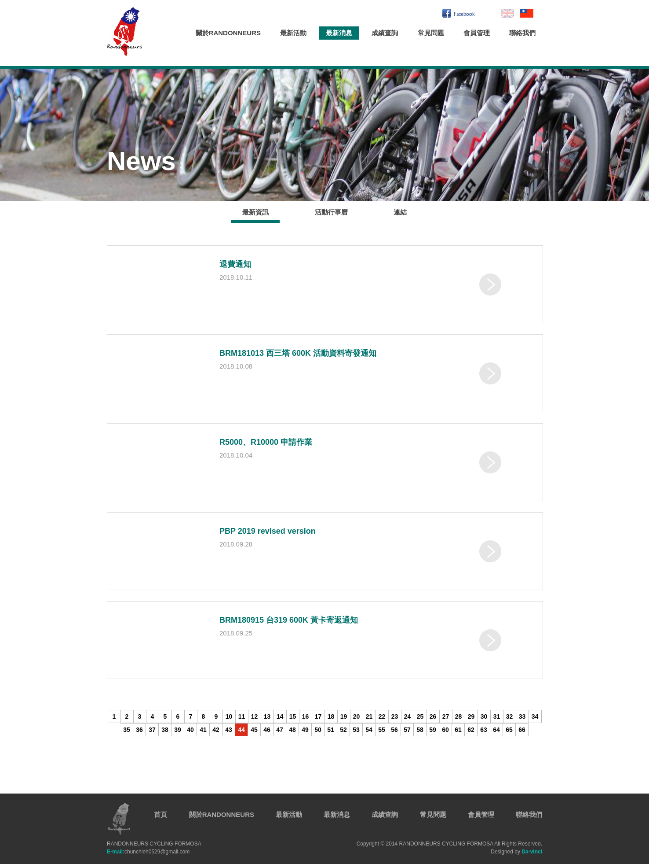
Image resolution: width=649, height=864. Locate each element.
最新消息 (339, 33)
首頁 (160, 814)
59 (432, 729)
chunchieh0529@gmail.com (148, 852)
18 (331, 716)
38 (164, 729)
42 (215, 729)
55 (381, 729)
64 (496, 729)
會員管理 (476, 33)
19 (343, 716)
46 (266, 729)
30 (484, 716)
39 (177, 729)
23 (394, 716)
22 (382, 716)
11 (241, 716)
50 (317, 729)
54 (368, 729)
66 (521, 729)
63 (483, 729)
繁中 (526, 13)
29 (471, 716)
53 (356, 729)
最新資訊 (255, 212)
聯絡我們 (522, 33)
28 (458, 716)
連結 (400, 212)
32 (509, 716)
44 (241, 729)
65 (509, 729)
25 (420, 716)
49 (305, 729)
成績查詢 (385, 33)
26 (433, 716)
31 (496, 716)
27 (445, 716)
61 (458, 729)
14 (280, 716)
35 (126, 729)
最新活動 (293, 33)
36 (139, 729)
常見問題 (431, 33)
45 (254, 729)
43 (228, 729)
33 (522, 716)
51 (330, 729)
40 (190, 729)
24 (407, 716)
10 (229, 716)
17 (318, 716)
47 (279, 729)
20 (356, 716)
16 (305, 716)
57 (407, 729)
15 (292, 716)
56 (394, 729)
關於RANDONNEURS (228, 33)
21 (369, 716)
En (507, 13)
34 (535, 716)
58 (419, 729)
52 (343, 729)
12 (254, 716)
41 (203, 729)
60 (445, 729)
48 (292, 729)
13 (267, 716)
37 (152, 729)
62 (470, 729)
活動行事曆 (331, 212)
